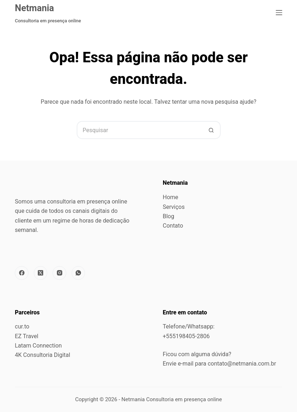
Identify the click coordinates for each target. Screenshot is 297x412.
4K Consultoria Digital (42, 354)
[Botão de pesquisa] (212, 130)
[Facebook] (21, 273)
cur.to (22, 326)
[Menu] (279, 12)
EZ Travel (26, 336)
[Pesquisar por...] (140, 130)
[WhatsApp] (78, 273)
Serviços (174, 206)
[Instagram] (59, 273)
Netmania (34, 8)
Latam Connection (38, 345)
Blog (168, 216)
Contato (173, 225)
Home (170, 197)
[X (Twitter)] (41, 273)
